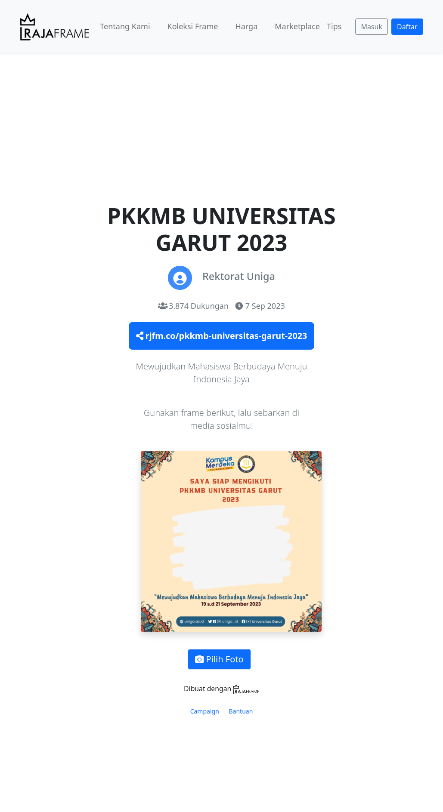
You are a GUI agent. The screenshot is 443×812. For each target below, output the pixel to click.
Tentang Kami (125, 26)
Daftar (407, 26)
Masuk (371, 26)
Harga (246, 26)
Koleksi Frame (192, 26)
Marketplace (297, 26)
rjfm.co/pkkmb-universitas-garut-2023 (221, 335)
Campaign (204, 711)
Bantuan (241, 711)
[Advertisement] (221, 117)
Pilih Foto (219, 659)
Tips (334, 26)
